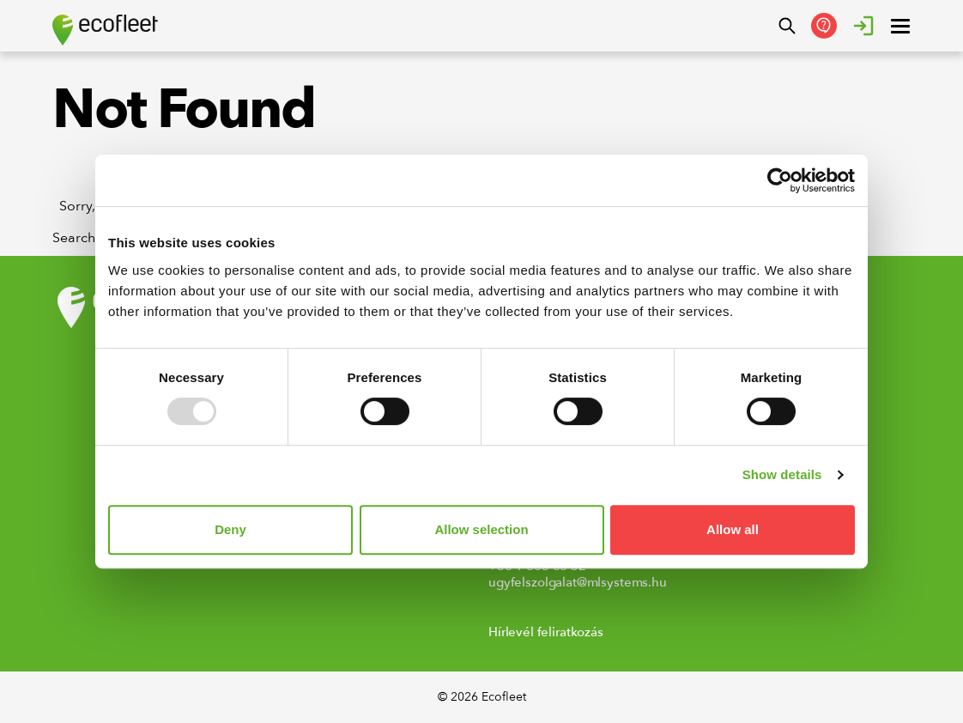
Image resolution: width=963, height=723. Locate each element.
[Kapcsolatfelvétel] (824, 25)
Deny (230, 529)
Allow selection (481, 529)
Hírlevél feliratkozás (545, 632)
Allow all (732, 529)
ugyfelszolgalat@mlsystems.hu (577, 582)
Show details (782, 474)
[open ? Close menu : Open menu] (900, 25)
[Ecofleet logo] (105, 30)
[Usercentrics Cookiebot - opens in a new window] (780, 180)
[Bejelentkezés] (863, 26)
